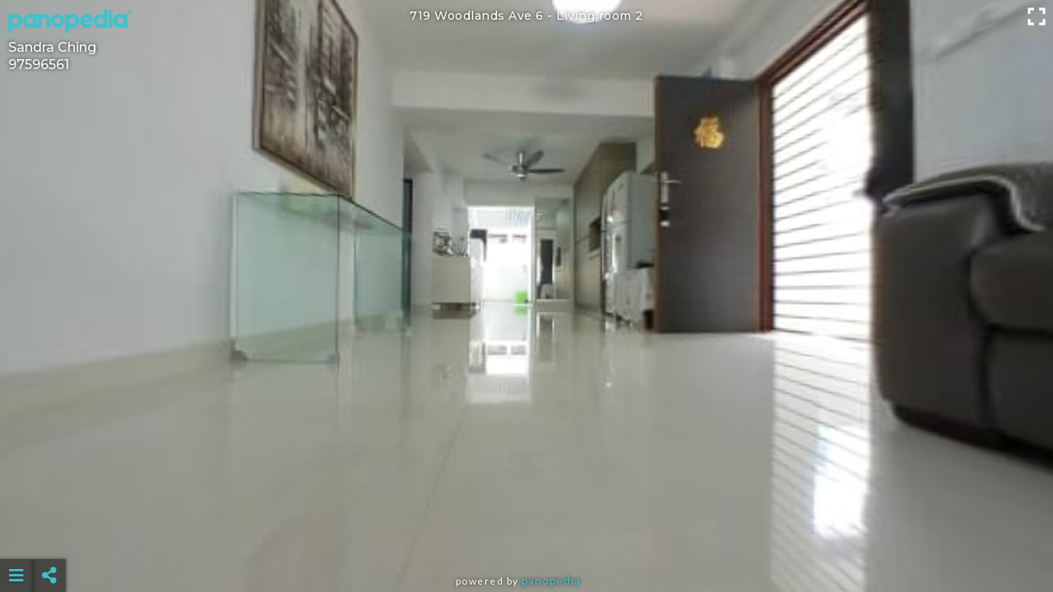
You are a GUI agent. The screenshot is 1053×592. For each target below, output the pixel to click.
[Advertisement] (526, 534)
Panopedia (551, 581)
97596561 (38, 64)
